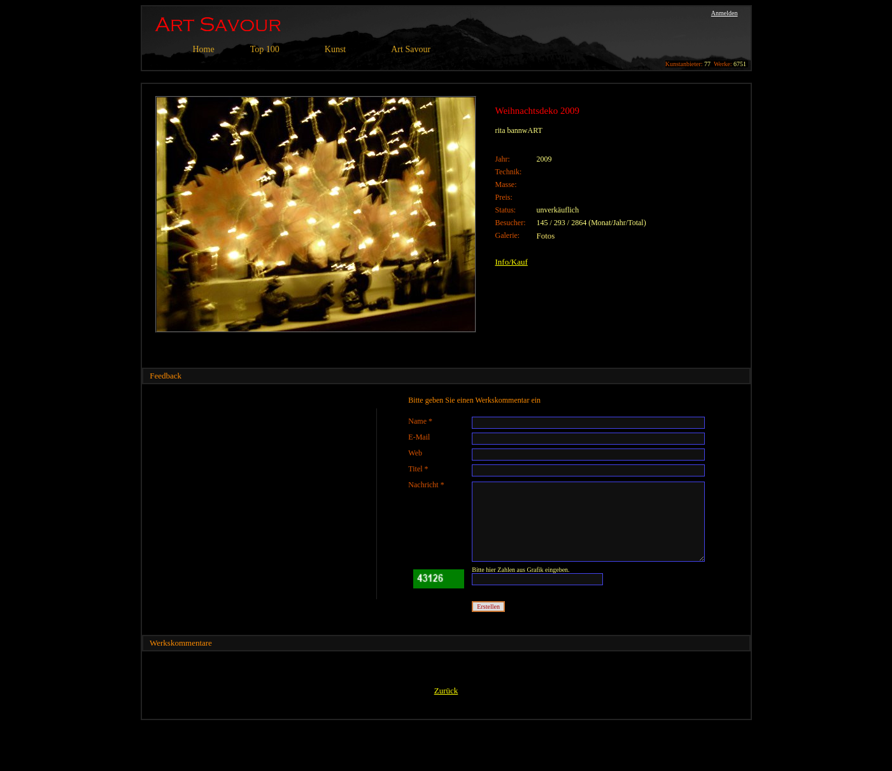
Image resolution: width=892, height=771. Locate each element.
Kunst (335, 49)
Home (204, 49)
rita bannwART (518, 130)
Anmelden (724, 13)
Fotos (546, 235)
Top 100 (265, 49)
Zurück (446, 690)
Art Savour (410, 49)
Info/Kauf (511, 262)
